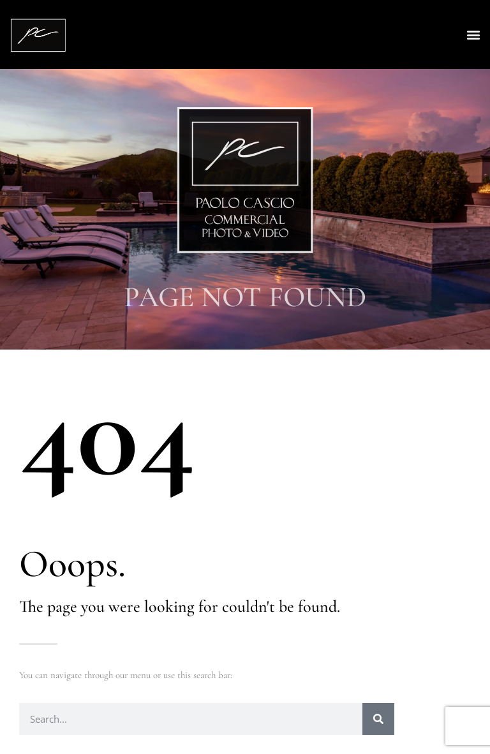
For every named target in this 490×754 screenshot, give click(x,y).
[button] (473, 34)
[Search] (378, 719)
